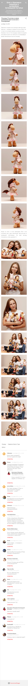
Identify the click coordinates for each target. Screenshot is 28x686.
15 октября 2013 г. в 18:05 (13, 530)
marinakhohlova (11, 514)
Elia (8, 589)
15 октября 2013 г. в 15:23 (18, 453)
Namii (8, 579)
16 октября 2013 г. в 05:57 (13, 600)
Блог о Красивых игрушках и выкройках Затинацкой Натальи (14, 5)
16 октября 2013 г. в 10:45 (17, 475)
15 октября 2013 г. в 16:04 (17, 462)
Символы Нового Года (14, 444)
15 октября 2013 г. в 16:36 (16, 496)
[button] (26, 18)
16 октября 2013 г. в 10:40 (18, 609)
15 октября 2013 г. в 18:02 (13, 515)
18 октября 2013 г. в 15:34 (19, 624)
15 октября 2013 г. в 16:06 (19, 486)
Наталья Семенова (12, 558)
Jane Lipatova (10, 598)
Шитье (3, 447)
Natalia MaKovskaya (12, 529)
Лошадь (4, 444)
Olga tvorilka (10, 569)
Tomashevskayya (11, 633)
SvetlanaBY (10, 624)
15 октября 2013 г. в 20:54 (15, 589)
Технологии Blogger (14, 683)
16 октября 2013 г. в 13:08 (17, 616)
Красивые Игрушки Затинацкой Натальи (17, 473)
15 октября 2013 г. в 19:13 (13, 570)
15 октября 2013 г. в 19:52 (16, 579)
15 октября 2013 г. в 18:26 (16, 549)
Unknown (9, 453)
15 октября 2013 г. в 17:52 (18, 505)
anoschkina (10, 486)
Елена (9, 462)
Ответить (10, 459)
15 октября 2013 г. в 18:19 (16, 540)
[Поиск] (26, 3)
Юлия (8, 496)
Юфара (9, 617)
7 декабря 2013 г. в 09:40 (13, 635)
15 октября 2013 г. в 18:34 (13, 560)
